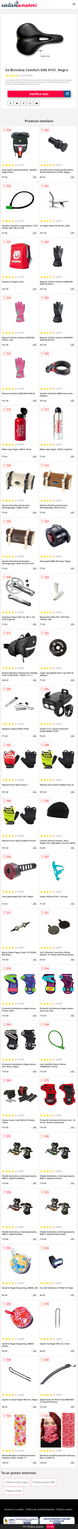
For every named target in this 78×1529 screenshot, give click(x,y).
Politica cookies (64, 1509)
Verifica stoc (50, 94)
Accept (50, 1526)
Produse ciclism (13, 1490)
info (34, 177)
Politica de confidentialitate (40, 1509)
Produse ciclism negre (16, 1482)
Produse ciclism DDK (44, 1482)
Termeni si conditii (14, 1509)
